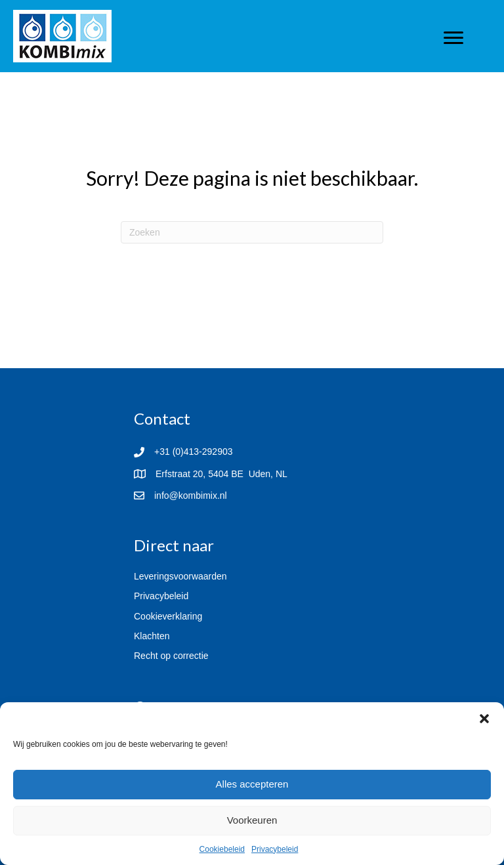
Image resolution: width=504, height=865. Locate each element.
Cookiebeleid (222, 849)
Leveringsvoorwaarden (180, 576)
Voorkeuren (252, 820)
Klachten (151, 636)
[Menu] (453, 38)
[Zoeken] (252, 232)
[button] (484, 718)
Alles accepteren (252, 784)
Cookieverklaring (168, 616)
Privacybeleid (274, 849)
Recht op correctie (171, 655)
